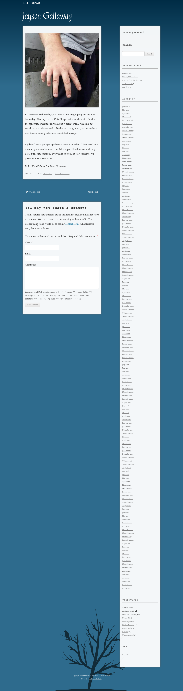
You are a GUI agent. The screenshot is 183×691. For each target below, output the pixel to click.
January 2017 (126, 451)
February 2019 (127, 382)
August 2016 (126, 468)
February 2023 (127, 220)
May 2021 (125, 289)
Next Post (94, 192)
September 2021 (128, 275)
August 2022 (127, 241)
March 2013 (126, 581)
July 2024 (125, 186)
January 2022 (127, 261)
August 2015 (126, 506)
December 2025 (127, 127)
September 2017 (128, 434)
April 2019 (126, 375)
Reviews (125, 632)
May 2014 (125, 554)
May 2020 (126, 330)
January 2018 (126, 427)
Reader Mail (126, 628)
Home (25, 3)
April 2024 (126, 196)
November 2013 (127, 564)
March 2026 (126, 117)
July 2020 (125, 323)
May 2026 (126, 110)
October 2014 (127, 537)
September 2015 (127, 502)
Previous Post (31, 192)
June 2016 (125, 475)
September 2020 (128, 317)
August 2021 (126, 279)
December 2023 (127, 210)
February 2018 (127, 423)
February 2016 (127, 489)
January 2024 (127, 206)
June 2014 (125, 551)
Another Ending (128, 84)
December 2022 (128, 227)
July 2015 (125, 509)
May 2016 (125, 478)
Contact (36, 3)
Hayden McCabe (96, 679)
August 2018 (126, 403)
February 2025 (127, 162)
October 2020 (127, 313)
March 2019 (126, 378)
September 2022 (128, 237)
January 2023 (127, 224)
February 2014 (127, 557)
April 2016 (126, 482)
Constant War (127, 74)
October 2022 (127, 234)
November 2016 (128, 458)
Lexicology (126, 621)
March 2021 (126, 296)
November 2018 (128, 392)
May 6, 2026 (126, 87)
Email (29, 254)
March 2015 (126, 520)
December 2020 (128, 306)
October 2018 (127, 396)
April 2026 (126, 114)
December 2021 (127, 265)
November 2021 (128, 268)
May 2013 (125, 575)
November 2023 (128, 213)
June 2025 (125, 148)
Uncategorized (127, 635)
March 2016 (126, 485)
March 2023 (126, 217)
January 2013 (126, 588)
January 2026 (127, 124)
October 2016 (127, 461)
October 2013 (127, 568)
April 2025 (126, 155)
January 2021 (126, 303)
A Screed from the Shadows (132, 80)
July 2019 (125, 365)
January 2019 (126, 385)
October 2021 (127, 272)
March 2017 (126, 444)
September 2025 (128, 138)
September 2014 (128, 540)
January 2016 (126, 492)
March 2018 (126, 420)
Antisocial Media (128, 611)
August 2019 (126, 361)
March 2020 (126, 337)
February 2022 (127, 258)
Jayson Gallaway (47, 16)
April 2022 (126, 251)
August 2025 (126, 141)
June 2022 (126, 248)
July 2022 (125, 244)
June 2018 (125, 409)
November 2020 (128, 310)
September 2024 (128, 179)
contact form (72, 224)
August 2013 (126, 571)
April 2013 (126, 578)
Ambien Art (126, 608)
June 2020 (126, 327)
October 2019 (127, 354)
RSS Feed (125, 654)
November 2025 (128, 131)
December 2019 (127, 348)
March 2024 (126, 200)
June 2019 (125, 368)
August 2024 (127, 182)
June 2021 (125, 286)
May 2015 (125, 516)
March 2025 (126, 158)
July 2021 (125, 282)
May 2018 (125, 413)
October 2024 (127, 175)
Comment (31, 265)
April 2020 (126, 334)
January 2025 (127, 165)
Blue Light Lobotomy (130, 77)
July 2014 (125, 547)
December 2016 (127, 454)
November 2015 (127, 499)
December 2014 (127, 530)
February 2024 (127, 203)
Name (29, 243)
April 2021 (126, 292)
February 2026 (127, 120)
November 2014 (128, 533)
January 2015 (126, 526)
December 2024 (128, 169)
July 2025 (125, 145)
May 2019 (125, 372)
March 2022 (126, 255)
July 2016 (125, 471)
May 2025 (125, 151)
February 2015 (127, 523)
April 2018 (126, 416)
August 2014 (126, 544)
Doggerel (125, 618)
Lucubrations (47, 174)
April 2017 (126, 440)
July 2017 (125, 437)
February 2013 (127, 585)
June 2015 (125, 513)
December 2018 (127, 389)
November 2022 (128, 231)
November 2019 (128, 351)
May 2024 (126, 193)
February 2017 (127, 447)
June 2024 (126, 189)
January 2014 (126, 561)
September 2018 (128, 399)
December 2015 (127, 495)
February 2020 (127, 341)
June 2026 (126, 107)
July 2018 (125, 406)
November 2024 (128, 172)
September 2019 (128, 358)
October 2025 (127, 134)
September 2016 (128, 464)
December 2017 (127, 430)
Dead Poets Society (129, 615)
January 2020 (127, 344)
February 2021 (127, 299)
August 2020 (127, 320)
